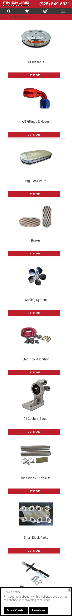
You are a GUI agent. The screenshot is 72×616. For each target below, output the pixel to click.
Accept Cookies (16, 610)
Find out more (12, 596)
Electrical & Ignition (35, 359)
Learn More (39, 610)
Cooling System (36, 300)
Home (4, 16)
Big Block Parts (35, 181)
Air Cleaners (35, 62)
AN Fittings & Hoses (36, 121)
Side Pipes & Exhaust (35, 478)
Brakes (36, 240)
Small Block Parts (36, 537)
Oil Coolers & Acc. (35, 419)
